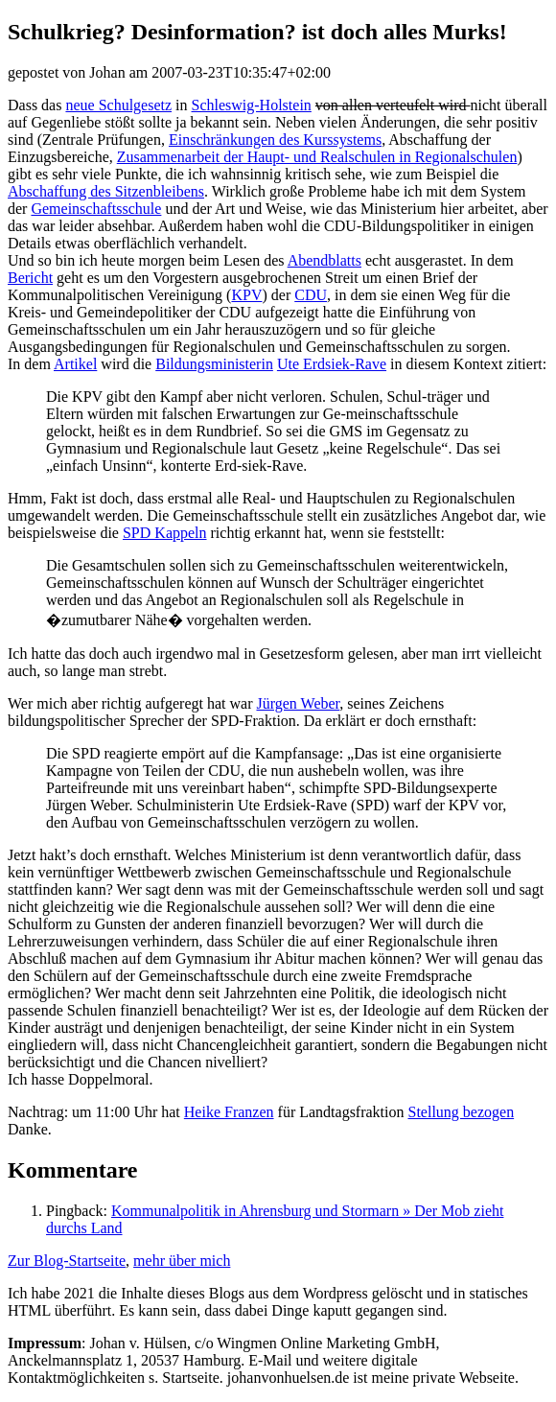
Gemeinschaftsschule (96, 208)
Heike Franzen (229, 1112)
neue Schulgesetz (118, 105)
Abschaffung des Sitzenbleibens (106, 191)
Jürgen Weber (297, 703)
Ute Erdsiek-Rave (331, 364)
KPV (246, 295)
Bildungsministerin (214, 364)
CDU (310, 295)
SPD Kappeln (165, 533)
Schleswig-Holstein (252, 105)
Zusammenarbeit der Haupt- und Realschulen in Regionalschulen (317, 157)
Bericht (30, 277)
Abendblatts (324, 260)
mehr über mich (181, 1260)
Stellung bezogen (461, 1112)
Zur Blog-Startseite (67, 1260)
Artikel (75, 364)
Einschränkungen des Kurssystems (275, 139)
